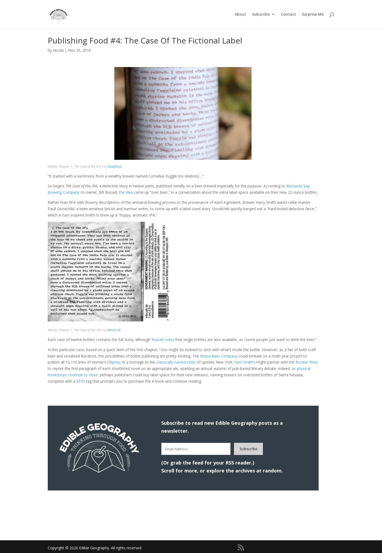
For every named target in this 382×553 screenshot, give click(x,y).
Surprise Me (313, 14)
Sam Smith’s (244, 362)
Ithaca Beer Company (218, 356)
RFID (80, 381)
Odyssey (113, 362)
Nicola (58, 50)
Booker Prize (307, 362)
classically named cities (176, 362)
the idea (126, 192)
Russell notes (162, 339)
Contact (288, 14)
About (240, 14)
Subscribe (261, 14)
